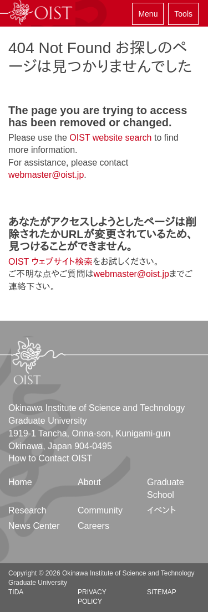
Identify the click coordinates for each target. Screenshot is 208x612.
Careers (93, 526)
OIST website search (110, 137)
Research (27, 510)
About (89, 482)
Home (20, 482)
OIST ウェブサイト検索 (50, 261)
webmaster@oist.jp (46, 174)
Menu (148, 13)
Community (100, 510)
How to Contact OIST (50, 458)
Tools (183, 13)
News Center (33, 526)
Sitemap (161, 592)
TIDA (15, 592)
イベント (161, 510)
